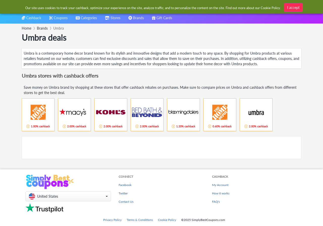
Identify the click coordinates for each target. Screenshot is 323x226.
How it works (220, 193)
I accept (293, 7)
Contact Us (126, 202)
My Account (220, 185)
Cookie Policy (167, 220)
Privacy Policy (112, 220)
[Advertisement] (161, 147)
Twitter (123, 193)
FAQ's (216, 202)
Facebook (125, 185)
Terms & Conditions (140, 220)
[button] (68, 196)
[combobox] (86, 20)
